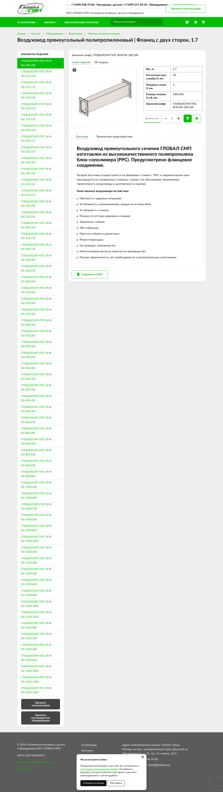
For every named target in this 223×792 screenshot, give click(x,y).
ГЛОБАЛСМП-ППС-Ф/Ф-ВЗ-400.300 (36, 333)
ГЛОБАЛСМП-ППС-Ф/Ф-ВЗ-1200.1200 (36, 614)
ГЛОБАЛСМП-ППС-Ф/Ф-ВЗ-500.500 (36, 376)
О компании (89, 745)
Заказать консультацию (186, 8)
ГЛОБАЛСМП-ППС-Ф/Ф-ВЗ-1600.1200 (36, 679)
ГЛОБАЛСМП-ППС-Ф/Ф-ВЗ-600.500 (36, 409)
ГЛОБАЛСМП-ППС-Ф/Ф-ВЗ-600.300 (36, 387)
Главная (21, 34)
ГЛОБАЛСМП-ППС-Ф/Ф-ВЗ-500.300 (36, 355)
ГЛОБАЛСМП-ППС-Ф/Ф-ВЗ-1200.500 (36, 571)
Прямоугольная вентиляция (104, 34)
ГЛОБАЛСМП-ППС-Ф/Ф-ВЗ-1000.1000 (36, 538)
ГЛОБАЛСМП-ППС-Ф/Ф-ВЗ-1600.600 (36, 647)
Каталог (36, 34)
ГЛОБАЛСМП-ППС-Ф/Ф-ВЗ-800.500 (36, 452)
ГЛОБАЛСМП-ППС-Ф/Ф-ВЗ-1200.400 (36, 560)
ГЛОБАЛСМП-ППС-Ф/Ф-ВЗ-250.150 (36, 192)
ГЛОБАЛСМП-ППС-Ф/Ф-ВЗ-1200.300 (36, 549)
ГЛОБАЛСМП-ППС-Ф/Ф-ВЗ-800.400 (36, 441)
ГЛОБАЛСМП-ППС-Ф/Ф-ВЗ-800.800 (36, 474)
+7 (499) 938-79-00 (82, 4)
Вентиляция (75, 34)
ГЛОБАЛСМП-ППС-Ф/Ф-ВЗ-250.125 (36, 182)
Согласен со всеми (93, 783)
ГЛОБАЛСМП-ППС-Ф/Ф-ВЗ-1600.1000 (36, 668)
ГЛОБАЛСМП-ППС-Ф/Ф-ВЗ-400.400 (36, 344)
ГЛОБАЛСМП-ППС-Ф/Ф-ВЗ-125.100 (36, 73)
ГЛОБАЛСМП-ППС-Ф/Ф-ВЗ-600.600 (36, 419)
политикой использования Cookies (99, 769)
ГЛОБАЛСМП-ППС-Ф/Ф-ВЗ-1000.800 (36, 528)
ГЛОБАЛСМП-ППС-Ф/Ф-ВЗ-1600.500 (36, 636)
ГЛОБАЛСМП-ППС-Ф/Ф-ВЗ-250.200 (36, 203)
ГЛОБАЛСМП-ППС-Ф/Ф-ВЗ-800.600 (36, 463)
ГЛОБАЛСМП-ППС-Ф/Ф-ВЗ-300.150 (36, 247)
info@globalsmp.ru (159, 765)
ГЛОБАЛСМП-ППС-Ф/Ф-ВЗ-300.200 (36, 257)
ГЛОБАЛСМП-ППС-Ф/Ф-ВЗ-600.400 (36, 398)
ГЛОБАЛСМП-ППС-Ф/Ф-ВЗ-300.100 (36, 225)
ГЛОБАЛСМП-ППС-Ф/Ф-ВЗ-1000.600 (36, 517)
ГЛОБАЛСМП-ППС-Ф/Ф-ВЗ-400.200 (36, 322)
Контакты (87, 750)
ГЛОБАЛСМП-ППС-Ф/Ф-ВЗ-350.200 (36, 290)
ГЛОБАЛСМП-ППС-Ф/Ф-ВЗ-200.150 (36, 149)
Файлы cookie (25, 769)
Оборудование (54, 34)
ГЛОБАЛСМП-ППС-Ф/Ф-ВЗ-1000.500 (36, 506)
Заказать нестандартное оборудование (40, 718)
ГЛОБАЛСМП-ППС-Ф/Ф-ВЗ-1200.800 (36, 593)
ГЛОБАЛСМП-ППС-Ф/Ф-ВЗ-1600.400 (36, 625)
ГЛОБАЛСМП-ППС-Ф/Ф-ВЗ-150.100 (36, 95)
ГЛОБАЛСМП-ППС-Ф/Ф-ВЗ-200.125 (36, 138)
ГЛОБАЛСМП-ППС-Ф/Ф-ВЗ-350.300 (36, 301)
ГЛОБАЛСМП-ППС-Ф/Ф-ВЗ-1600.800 (36, 658)
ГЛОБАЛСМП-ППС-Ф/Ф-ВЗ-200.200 (36, 160)
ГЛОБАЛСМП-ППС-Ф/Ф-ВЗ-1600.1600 (36, 690)
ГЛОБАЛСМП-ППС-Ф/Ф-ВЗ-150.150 (36, 117)
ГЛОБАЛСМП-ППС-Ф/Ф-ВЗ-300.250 (36, 268)
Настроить (116, 783)
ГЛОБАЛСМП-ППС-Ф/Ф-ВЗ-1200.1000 (36, 603)
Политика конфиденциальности (35, 762)
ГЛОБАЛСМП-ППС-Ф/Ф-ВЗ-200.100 (36, 127)
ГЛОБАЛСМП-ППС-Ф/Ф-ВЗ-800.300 (36, 430)
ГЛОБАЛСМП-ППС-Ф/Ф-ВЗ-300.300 (36, 279)
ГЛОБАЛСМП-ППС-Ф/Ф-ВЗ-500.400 (36, 365)
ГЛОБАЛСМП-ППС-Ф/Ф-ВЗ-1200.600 (36, 582)
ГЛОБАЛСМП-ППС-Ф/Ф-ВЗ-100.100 (36, 63)
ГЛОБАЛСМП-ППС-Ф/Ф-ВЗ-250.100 (36, 171)
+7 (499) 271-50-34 (135, 4)
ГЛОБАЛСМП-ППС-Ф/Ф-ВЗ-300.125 (36, 236)
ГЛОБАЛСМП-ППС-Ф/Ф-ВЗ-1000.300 (36, 484)
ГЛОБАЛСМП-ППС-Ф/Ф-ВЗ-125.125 (36, 84)
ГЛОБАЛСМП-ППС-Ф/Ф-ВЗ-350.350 (36, 311)
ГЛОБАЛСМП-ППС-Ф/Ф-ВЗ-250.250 (36, 214)
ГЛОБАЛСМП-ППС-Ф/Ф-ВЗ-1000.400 (36, 495)
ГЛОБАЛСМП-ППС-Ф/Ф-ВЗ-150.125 (36, 106)
